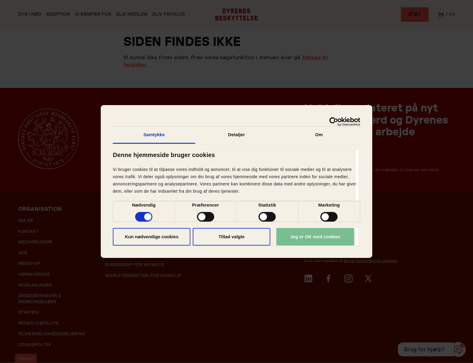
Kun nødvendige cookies (152, 236)
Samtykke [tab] (154, 134)
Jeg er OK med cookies (315, 236)
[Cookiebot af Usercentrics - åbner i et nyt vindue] (333, 121)
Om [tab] (319, 134)
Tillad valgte (231, 236)
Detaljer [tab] (236, 134)
